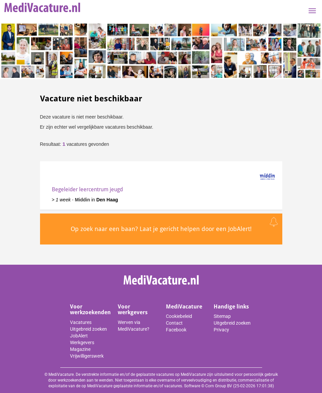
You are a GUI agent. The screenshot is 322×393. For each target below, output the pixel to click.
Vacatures (81, 322)
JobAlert (79, 335)
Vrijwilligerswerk (87, 356)
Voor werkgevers (133, 309)
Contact (174, 323)
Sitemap (222, 316)
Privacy (221, 329)
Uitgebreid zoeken (88, 329)
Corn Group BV (218, 386)
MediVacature (184, 306)
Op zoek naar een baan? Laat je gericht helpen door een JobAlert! (161, 228)
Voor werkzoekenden (90, 309)
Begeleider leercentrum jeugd (87, 189)
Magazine (80, 349)
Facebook (176, 329)
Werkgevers (82, 342)
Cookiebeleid (179, 316)
